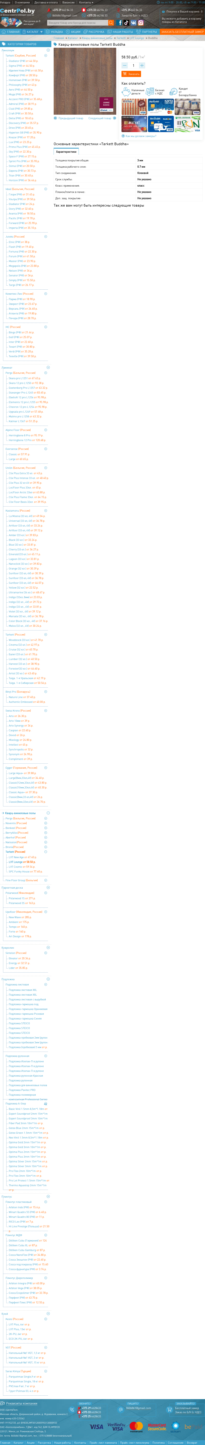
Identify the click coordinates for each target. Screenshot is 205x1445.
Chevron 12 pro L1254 (28, 406)
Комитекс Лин (19, 293)
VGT (13, 1347)
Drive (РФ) (21, 127)
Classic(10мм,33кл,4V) (28, 787)
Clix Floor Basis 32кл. (28, 501)
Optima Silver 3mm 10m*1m (28, 1166)
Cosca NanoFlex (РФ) (28, 1254)
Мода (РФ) (21, 94)
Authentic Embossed (27, 701)
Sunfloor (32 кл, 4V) (26, 573)
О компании (22, 2)
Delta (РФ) (21, 118)
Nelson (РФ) (21, 270)
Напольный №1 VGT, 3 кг (26, 1357)
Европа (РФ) (23, 170)
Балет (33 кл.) (23, 654)
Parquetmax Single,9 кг (25, 1376)
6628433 (91, 1408)
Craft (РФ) (21, 113)
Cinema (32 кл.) (24, 644)
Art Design (20, 936)
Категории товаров (22, 44)
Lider (18, 967)
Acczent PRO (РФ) (26, 99)
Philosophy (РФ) (23, 84)
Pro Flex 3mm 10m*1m (25, 1175)
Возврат (192, 1442)
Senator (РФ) (21, 275)
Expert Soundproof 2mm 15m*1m (28, 1114)
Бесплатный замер (187, 1408)
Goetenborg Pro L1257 (28, 387)
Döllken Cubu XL (23, 1245)
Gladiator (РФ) (24, 61)
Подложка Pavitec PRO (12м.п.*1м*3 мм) (22, 1090)
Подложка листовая (17, 984)
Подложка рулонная (17, 1056)
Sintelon (16, 953)
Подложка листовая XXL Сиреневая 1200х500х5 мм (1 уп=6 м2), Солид (29, 995)
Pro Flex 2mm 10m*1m (25, 1171)
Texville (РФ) (23, 356)
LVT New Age (23, 857)
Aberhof (16, 837)
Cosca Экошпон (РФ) (27, 1259)
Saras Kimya (18, 1371)
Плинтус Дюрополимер (19, 1278)
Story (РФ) (21, 208)
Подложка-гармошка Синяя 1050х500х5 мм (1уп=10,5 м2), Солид (26, 1019)
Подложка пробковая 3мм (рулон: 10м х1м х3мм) (28, 1043)
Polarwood (20, 892)
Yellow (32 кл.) (24, 587)
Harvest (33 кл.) (24, 663)
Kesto (14, 1319)
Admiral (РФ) (23, 103)
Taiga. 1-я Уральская (27, 678)
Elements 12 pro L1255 (29, 402)
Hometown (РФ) (25, 80)
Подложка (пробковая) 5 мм (28, 1047)
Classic (19, 454)
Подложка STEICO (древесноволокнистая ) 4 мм (29, 1028)
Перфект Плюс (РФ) (27, 1302)
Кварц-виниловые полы (97, 38)
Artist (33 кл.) (23, 673)
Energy (19, 963)
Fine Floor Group (22, 880)
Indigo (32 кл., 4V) (25, 601)
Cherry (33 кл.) (24, 549)
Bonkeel (16, 827)
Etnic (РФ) (19, 242)
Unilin (20, 467)
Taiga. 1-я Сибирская (28, 682)
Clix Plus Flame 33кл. (28, 497)
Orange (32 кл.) (24, 568)
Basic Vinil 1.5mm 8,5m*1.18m (28, 1109)
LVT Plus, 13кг (20, 1329)
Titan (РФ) (21, 175)
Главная (59, 38)
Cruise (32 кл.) (24, 649)
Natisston (16, 842)
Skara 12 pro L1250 (26, 383)
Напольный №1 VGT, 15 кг (27, 1362)
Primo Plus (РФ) (25, 146)
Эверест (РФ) (23, 303)
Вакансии (68, 2)
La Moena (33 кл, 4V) (27, 516)
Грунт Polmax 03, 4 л (24, 1391)
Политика (158, 1442)
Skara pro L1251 (25, 378)
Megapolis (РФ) (24, 265)
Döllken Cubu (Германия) (28, 1241)
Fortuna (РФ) (23, 251)
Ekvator (20, 958)
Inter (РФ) (21, 341)
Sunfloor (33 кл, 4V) (26, 578)
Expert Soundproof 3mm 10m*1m (28, 1119)
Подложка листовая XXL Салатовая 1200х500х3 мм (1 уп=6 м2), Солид (28, 990)
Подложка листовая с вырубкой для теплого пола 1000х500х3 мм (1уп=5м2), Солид (28, 1000)
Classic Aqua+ (23, 792)
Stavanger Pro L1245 (27, 392)
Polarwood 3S (22, 903)
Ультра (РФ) (22, 199)
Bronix (15, 847)
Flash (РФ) (21, 246)
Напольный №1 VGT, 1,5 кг (27, 1352)
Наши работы (62, 1442)
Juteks (15, 236)
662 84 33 (62, 10)
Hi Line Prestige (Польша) (29, 1227)
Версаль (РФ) (23, 308)
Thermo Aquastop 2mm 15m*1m (28, 1186)
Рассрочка (44, 1442)
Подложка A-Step (16, 1103)
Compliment (21, 759)
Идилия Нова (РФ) (26, 70)
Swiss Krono (18, 710)
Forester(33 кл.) (24, 668)
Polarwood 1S (22, 898)
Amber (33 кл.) (24, 535)
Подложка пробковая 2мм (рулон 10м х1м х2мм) (28, 1038)
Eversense (17, 448)
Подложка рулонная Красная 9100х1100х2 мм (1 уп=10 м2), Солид (26, 1076)
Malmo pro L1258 (25, 416)
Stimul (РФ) (22, 166)
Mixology (20, 739)
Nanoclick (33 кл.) (25, 563)
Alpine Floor (18, 430)
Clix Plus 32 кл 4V (25, 482)
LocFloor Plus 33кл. (25, 487)
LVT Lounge (137, 38)
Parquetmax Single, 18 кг (26, 1381)
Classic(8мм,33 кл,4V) (26, 797)
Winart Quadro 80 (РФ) (27, 1216)
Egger (21, 767)
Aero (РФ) (21, 89)
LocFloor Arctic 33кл (27, 492)
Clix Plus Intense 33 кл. (29, 478)
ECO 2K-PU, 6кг (21, 1338)
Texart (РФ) (22, 346)
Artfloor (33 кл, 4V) (26, 525)
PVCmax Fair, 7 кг (22, 1386)
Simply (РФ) (22, 280)
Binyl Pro (18, 691)
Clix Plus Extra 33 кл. (26, 473)
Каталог (73, 38)
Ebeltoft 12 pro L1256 (28, 397)
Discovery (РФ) (24, 123)
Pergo (20, 372)
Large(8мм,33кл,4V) (27, 777)
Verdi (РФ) (21, 351)
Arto (18, 716)
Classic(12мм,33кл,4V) (28, 782)
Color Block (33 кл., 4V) (28, 621)
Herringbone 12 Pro (27, 440)
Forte (17, 931)
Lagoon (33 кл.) (24, 559)
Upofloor (24, 911)
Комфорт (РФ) (23, 75)
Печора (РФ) (23, 318)
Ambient (19, 922)
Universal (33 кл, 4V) (27, 520)
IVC (13, 327)
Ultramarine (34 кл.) (27, 592)
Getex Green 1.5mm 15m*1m (29, 1132)
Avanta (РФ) (22, 213)
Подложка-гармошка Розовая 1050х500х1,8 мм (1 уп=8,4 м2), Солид (26, 1014)
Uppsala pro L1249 (26, 411)
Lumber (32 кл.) (24, 659)
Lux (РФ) (20, 142)
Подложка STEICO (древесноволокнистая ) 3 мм (29, 1024)
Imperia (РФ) (23, 227)
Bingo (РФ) (22, 332)
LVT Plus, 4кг (19, 1324)
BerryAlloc (17, 832)
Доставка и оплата (46, 2)
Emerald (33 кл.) (25, 554)
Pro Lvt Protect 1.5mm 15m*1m (29, 1181)
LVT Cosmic (22, 866)
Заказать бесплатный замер (182, 31)
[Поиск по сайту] (111, 23)
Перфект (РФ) (23, 1297)
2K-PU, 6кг (18, 1334)
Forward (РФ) (23, 223)
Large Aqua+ (23, 773)
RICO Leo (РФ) (21, 1221)
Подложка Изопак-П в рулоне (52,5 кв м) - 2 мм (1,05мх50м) (29, 1062)
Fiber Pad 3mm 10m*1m (26, 1123)
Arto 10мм (19, 720)
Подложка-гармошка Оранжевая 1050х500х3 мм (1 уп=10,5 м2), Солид (28, 1009)
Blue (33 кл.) (22, 544)
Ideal (20, 189)
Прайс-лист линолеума (134, 1442)
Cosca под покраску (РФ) (28, 1265)
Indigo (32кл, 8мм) (26, 597)
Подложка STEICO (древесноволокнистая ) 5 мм (29, 1033)
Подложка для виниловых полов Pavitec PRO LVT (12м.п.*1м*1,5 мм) (28, 1086)
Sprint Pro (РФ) (24, 161)
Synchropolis (21, 749)
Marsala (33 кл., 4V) (26, 616)
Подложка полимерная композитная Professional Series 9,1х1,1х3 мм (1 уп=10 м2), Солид (28, 1095)
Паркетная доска (12, 887)
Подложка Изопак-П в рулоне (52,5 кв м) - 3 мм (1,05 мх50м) (28, 1066)
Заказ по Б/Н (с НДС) (134, 15)
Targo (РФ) (22, 285)
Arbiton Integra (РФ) (27, 1283)
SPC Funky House (26, 871)
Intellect (18, 744)
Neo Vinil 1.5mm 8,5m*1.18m (29, 1137)
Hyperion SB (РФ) (25, 132)
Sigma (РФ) (22, 65)
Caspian (20, 730)
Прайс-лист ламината (103, 1442)
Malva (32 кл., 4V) (25, 625)
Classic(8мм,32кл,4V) (27, 801)
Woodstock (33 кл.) (26, 640)
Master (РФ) (22, 261)
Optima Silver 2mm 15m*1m (28, 1161)
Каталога (181, 21)
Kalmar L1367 (23, 421)
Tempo (18, 926)
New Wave (20, 917)
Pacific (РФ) (22, 218)
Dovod (17, 735)
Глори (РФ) (22, 194)
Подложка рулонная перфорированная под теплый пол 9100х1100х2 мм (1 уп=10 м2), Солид (28, 1081)
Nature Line (22, 697)
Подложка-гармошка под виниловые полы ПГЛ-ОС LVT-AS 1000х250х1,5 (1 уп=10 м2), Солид (28, 1005)
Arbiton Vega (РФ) (26, 1288)
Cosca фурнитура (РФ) (28, 1269)
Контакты (85, 2)
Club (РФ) (21, 108)
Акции (31, 1442)
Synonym (21, 754)
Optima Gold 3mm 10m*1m (28, 1147)
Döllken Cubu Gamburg (27, 1250)
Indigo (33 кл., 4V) (25, 606)
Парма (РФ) (22, 299)
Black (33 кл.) (23, 539)
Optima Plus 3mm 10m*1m (28, 1156)
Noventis (16, 823)
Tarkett (121, 38)
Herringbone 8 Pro (26, 435)
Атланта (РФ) (23, 313)
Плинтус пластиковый (19, 1201)
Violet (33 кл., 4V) (25, 611)
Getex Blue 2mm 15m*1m (27, 1128)
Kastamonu (18, 510)
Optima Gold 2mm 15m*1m (28, 1142)
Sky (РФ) (20, 151)
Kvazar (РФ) (22, 137)
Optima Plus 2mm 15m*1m (28, 1151)
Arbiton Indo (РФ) (25, 1207)
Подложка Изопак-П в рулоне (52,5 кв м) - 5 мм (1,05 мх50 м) (28, 1071)
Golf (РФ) (21, 337)
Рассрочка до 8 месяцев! (32, 23)
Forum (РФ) (22, 256)
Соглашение (176, 1442)
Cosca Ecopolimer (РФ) (29, 1292)
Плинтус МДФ (14, 1235)
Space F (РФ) (23, 156)
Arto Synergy (21, 725)
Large (19, 459)
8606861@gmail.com (64, 15)
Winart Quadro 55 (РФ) (28, 1212)
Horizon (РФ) (23, 180)
